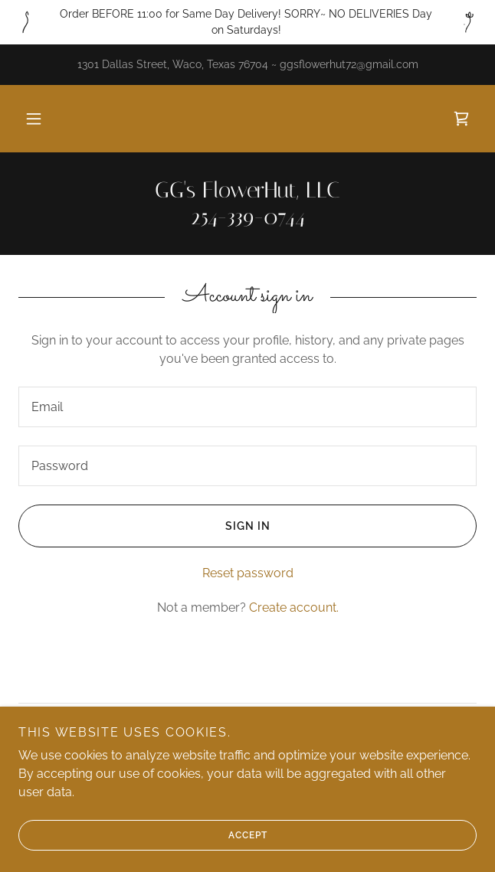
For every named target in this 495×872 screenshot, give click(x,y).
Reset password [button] (247, 573)
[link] (461, 118)
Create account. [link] (294, 607)
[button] (33, 118)
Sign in (144, 526)
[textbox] (247, 407)
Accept (142, 835)
